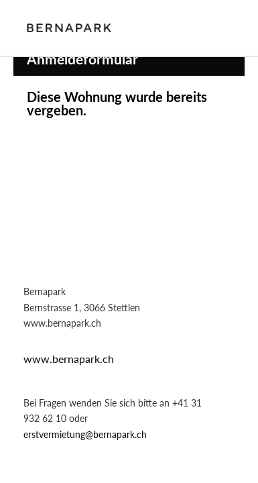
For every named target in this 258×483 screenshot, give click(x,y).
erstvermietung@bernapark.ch (85, 434)
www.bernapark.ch (68, 358)
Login (225, 27)
